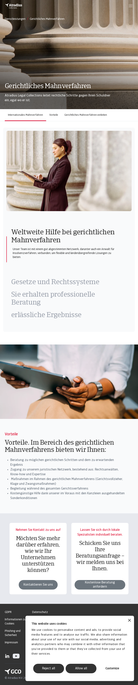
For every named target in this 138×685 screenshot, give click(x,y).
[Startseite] (13, 6)
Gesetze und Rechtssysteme (55, 282)
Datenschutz (40, 612)
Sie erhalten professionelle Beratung (53, 298)
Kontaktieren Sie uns (38, 591)
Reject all (48, 668)
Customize (112, 668)
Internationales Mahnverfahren (25, 115)
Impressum (11, 642)
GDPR (8, 612)
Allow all (81, 668)
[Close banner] (129, 621)
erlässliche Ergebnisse (46, 315)
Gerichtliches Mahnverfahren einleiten (85, 115)
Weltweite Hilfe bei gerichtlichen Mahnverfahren (63, 236)
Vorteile (53, 115)
